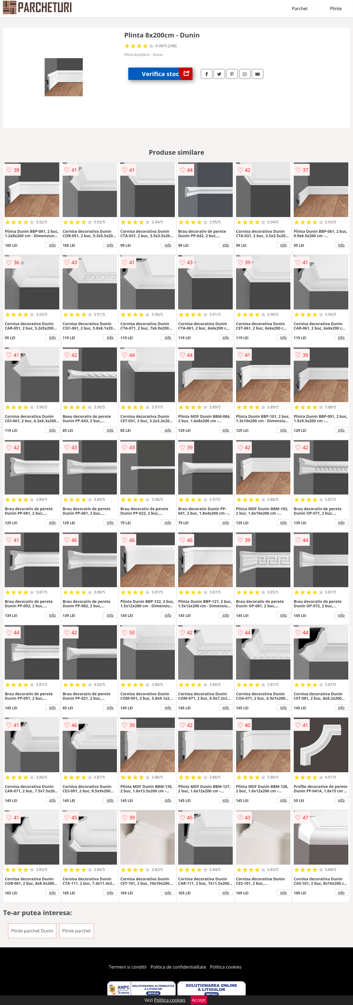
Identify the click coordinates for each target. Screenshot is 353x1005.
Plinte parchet (76, 931)
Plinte (336, 9)
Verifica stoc (167, 74)
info (52, 244)
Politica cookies (226, 967)
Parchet (300, 9)
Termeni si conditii (128, 967)
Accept (199, 1000)
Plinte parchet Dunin (32, 931)
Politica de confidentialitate (178, 967)
